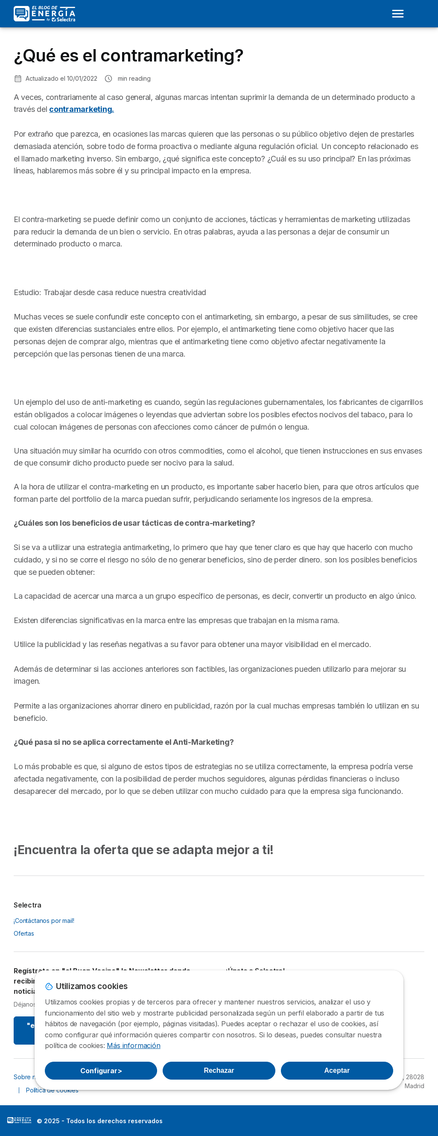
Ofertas (24, 933)
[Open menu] (398, 13)
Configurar (101, 1071)
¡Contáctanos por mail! (44, 920)
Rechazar (219, 1070)
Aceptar (337, 1070)
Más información (133, 1045)
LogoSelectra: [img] (19, 1120)
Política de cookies (52, 1090)
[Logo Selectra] (44, 13)
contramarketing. (81, 109)
